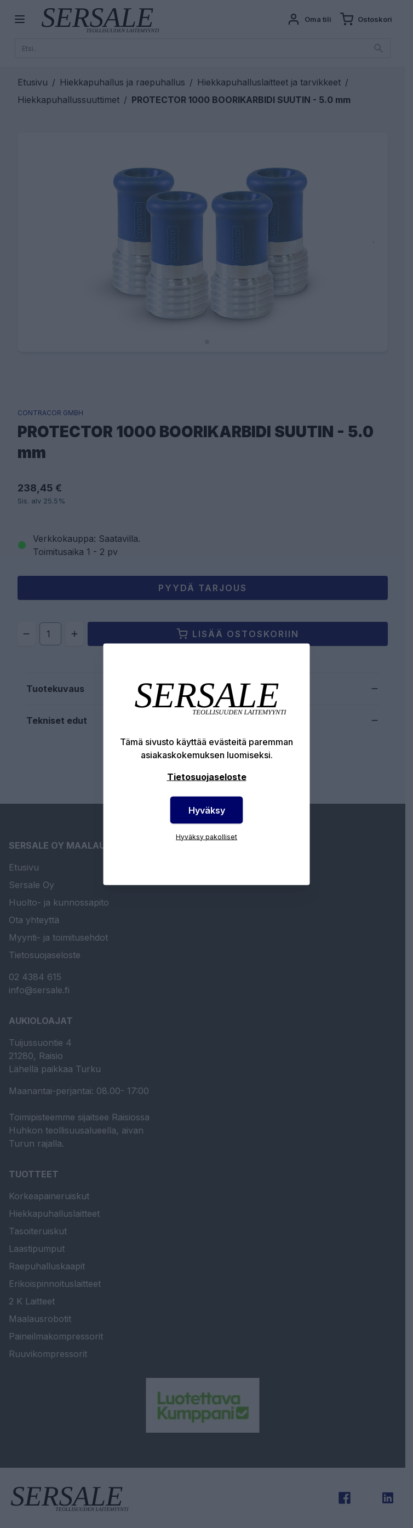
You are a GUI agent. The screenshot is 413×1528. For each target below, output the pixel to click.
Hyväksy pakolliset (206, 836)
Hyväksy (206, 809)
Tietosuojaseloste (206, 776)
